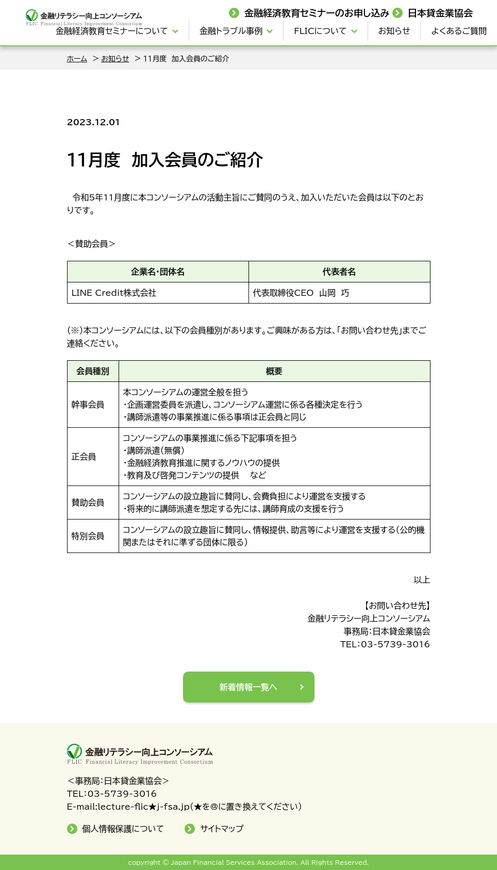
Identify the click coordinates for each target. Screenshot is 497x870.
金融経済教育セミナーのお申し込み (317, 13)
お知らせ (394, 31)
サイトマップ (221, 829)
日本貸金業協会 (440, 13)
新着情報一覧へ (248, 687)
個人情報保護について (123, 829)
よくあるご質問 (459, 31)
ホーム (77, 58)
